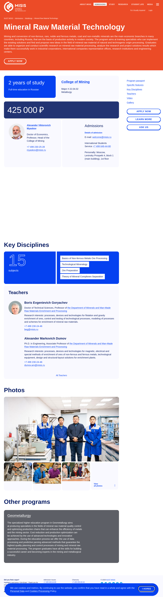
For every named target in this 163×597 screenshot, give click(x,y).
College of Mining (75, 82)
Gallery (130, 103)
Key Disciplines (134, 90)
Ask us (143, 127)
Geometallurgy (19, 516)
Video (130, 98)
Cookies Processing (40, 591)
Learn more (144, 119)
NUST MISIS (110, 580)
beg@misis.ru (31, 330)
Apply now (15, 61)
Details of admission (93, 133)
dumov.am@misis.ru (34, 365)
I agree (146, 589)
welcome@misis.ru (101, 137)
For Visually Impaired (137, 10)
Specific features (135, 85)
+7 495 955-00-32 (78, 582)
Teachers (131, 94)
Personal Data (17, 591)
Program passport (136, 81)
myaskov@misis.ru (36, 150)
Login (150, 10)
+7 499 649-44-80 (102, 146)
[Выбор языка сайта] (157, 10)
